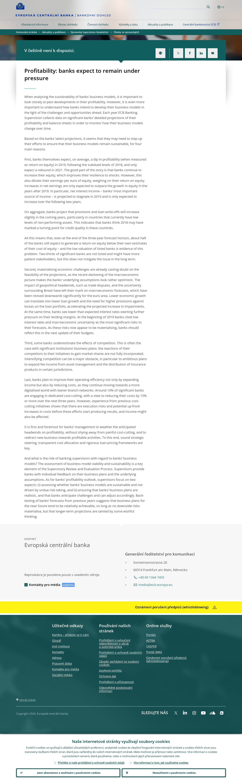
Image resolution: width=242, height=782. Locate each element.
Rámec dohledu (67, 24)
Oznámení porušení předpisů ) (166, 659)
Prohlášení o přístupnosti (116, 682)
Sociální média (62, 675)
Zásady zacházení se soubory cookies (119, 663)
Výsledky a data (128, 24)
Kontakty (58, 652)
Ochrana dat (107, 676)
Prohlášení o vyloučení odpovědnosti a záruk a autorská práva (114, 643)
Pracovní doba (62, 663)
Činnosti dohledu (98, 24)
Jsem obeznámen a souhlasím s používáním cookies (68, 772)
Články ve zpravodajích (126, 32)
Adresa (57, 658)
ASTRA (150, 641)
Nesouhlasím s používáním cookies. (173, 772)
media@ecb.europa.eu (155, 584)
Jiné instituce (61, 646)
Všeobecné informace (34, 24)
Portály (151, 635)
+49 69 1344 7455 (151, 577)
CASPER (151, 646)
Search (208, 7)
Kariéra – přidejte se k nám (70, 635)
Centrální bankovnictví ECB (202, 24)
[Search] (189, 6)
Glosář (56, 641)
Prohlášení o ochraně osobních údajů (120, 654)
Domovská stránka (26, 32)
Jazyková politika (110, 670)
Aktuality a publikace (160, 24)
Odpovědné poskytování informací (115, 689)
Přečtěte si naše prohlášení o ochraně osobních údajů (91, 762)
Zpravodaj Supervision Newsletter (90, 32)
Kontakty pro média (44, 584)
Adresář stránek (27, 699)
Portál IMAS (154, 652)
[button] (214, 7)
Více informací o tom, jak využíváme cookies (161, 762)
